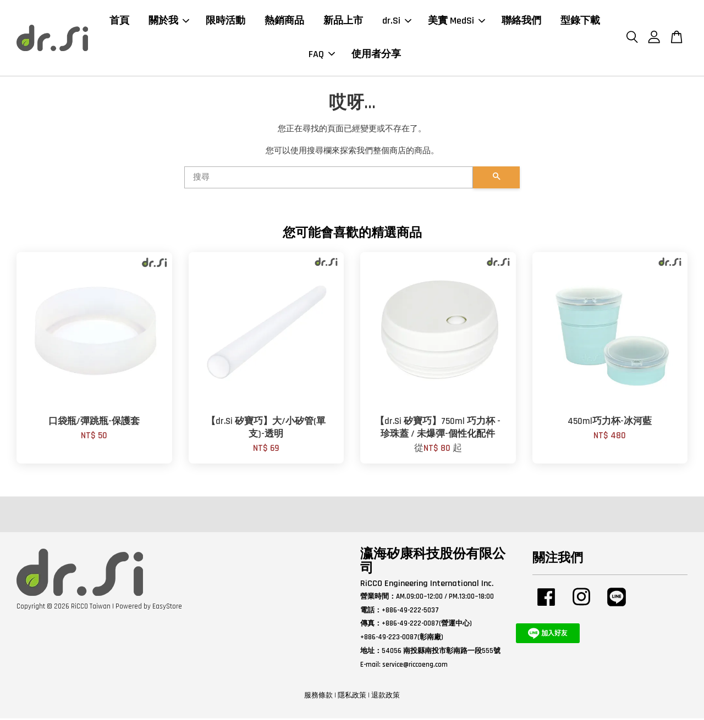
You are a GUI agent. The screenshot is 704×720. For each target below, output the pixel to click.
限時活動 (225, 21)
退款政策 (385, 697)
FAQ (322, 55)
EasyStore (167, 608)
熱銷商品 (284, 21)
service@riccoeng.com (415, 666)
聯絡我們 (521, 21)
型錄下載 (580, 21)
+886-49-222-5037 (410, 611)
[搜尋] (328, 180)
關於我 (168, 21)
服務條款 (318, 697)
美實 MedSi (456, 21)
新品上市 (343, 21)
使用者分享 (376, 55)
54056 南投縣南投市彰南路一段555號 (441, 653)
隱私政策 (352, 697)
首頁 (119, 21)
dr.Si (396, 21)
